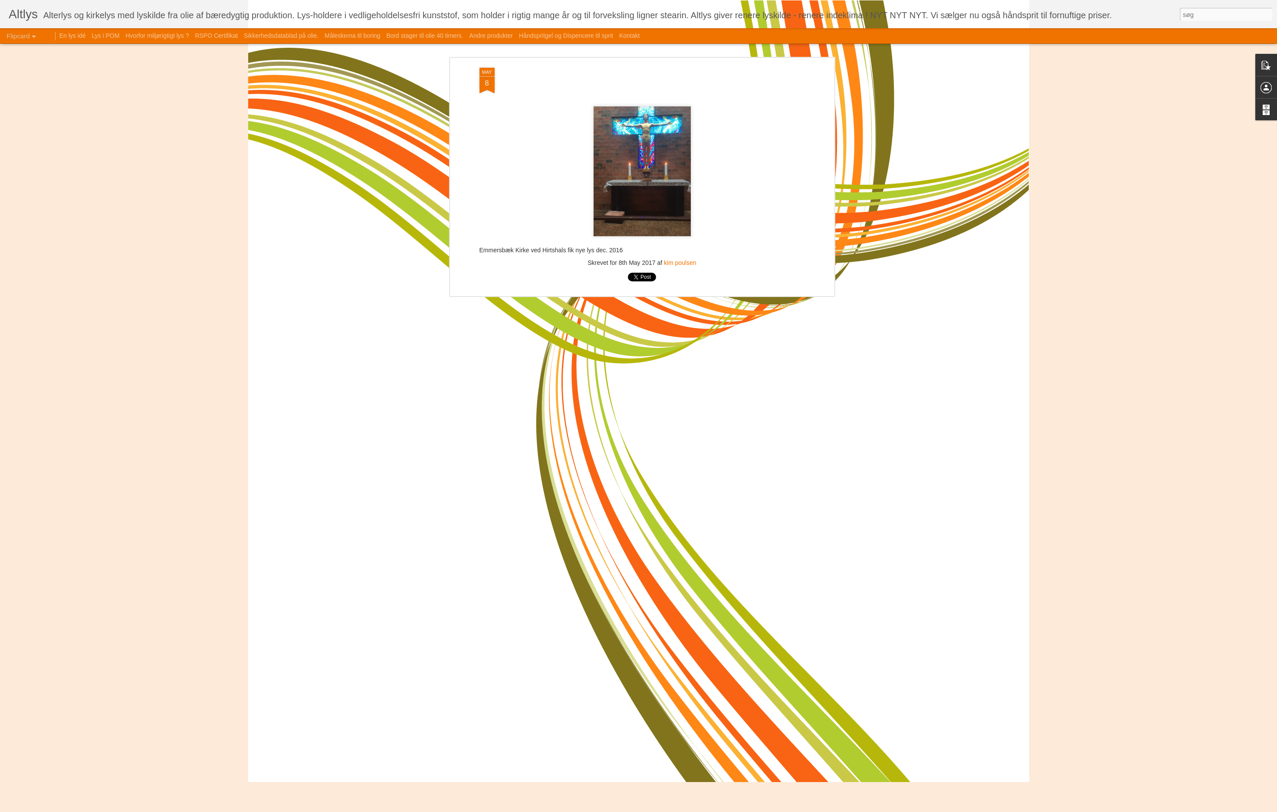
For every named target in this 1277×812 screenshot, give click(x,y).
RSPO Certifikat (216, 35)
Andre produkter (491, 35)
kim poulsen (680, 262)
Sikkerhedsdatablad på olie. (281, 35)
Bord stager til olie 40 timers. (424, 35)
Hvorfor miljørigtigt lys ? (157, 35)
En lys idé (72, 35)
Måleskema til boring (352, 35)
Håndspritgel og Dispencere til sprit (566, 35)
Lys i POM (105, 35)
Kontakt (629, 35)
